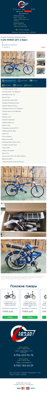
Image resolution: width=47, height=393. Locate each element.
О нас (39, 372)
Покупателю (32, 372)
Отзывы (43, 47)
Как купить (22, 32)
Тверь (23, 9)
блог (27, 32)
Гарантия (15, 32)
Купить (10, 317)
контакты (33, 32)
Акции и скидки (15, 374)
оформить (27, 11)
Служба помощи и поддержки (23, 384)
